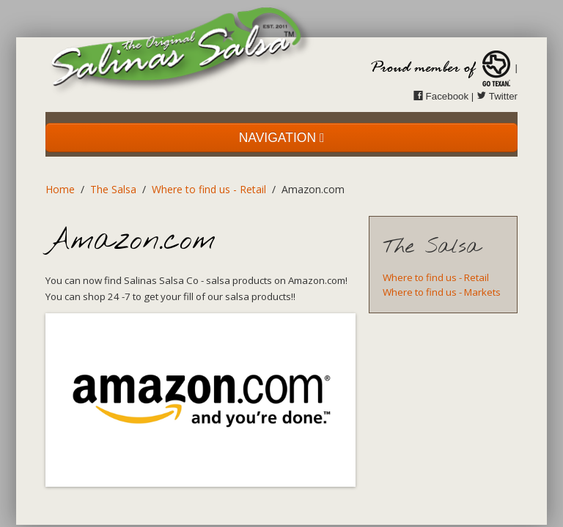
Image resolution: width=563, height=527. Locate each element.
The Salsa (113, 189)
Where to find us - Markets (442, 292)
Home (60, 189)
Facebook (440, 96)
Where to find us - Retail (209, 189)
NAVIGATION (282, 137)
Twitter (497, 96)
